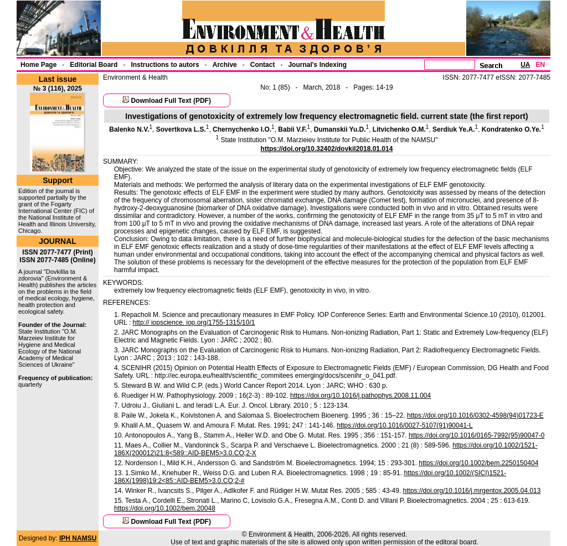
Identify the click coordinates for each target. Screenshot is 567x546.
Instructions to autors (165, 65)
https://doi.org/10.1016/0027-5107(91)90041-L (405, 425)
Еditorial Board (93, 65)
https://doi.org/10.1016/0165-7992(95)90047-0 (477, 435)
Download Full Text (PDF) (170, 101)
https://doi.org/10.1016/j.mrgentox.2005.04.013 (472, 491)
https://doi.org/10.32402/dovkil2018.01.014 (327, 149)
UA (525, 65)
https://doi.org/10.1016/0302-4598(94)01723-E (475, 415)
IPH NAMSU (77, 538)
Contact (262, 65)
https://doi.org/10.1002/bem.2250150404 (478, 463)
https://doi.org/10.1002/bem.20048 (164, 508)
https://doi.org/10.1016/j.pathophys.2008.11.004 (360, 395)
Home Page (38, 65)
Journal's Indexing (317, 65)
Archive (225, 65)
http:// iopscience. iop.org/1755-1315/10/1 (194, 322)
